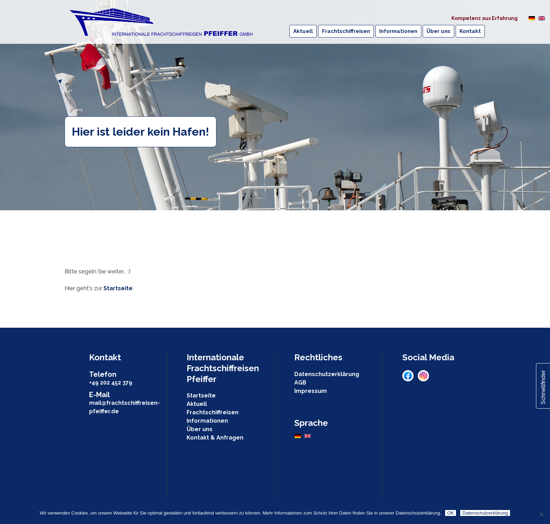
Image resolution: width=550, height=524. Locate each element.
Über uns (200, 429)
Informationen (207, 420)
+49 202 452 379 (110, 382)
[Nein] (541, 514)
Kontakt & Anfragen (215, 437)
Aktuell (197, 404)
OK (450, 513)
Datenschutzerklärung (326, 374)
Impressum (310, 391)
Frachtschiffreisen (213, 412)
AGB (300, 382)
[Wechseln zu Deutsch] (532, 17)
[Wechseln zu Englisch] (541, 17)
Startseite (118, 288)
